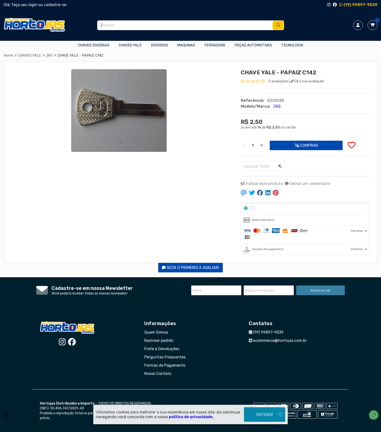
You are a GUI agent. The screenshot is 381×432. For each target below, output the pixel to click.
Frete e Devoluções (161, 348)
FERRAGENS (214, 45)
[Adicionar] (262, 145)
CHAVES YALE (130, 45)
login (33, 4)
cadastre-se (55, 4)
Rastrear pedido (158, 340)
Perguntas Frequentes (165, 357)
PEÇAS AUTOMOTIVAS (253, 45)
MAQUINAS (186, 45)
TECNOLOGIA (292, 45)
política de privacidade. (191, 417)
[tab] (305, 209)
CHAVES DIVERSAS (93, 45)
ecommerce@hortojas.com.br (278, 340)
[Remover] (244, 145)
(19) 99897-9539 (358, 4)
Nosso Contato (157, 373)
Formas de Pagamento (164, 365)
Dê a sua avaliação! (307, 81)
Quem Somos (156, 332)
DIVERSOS (159, 45)
